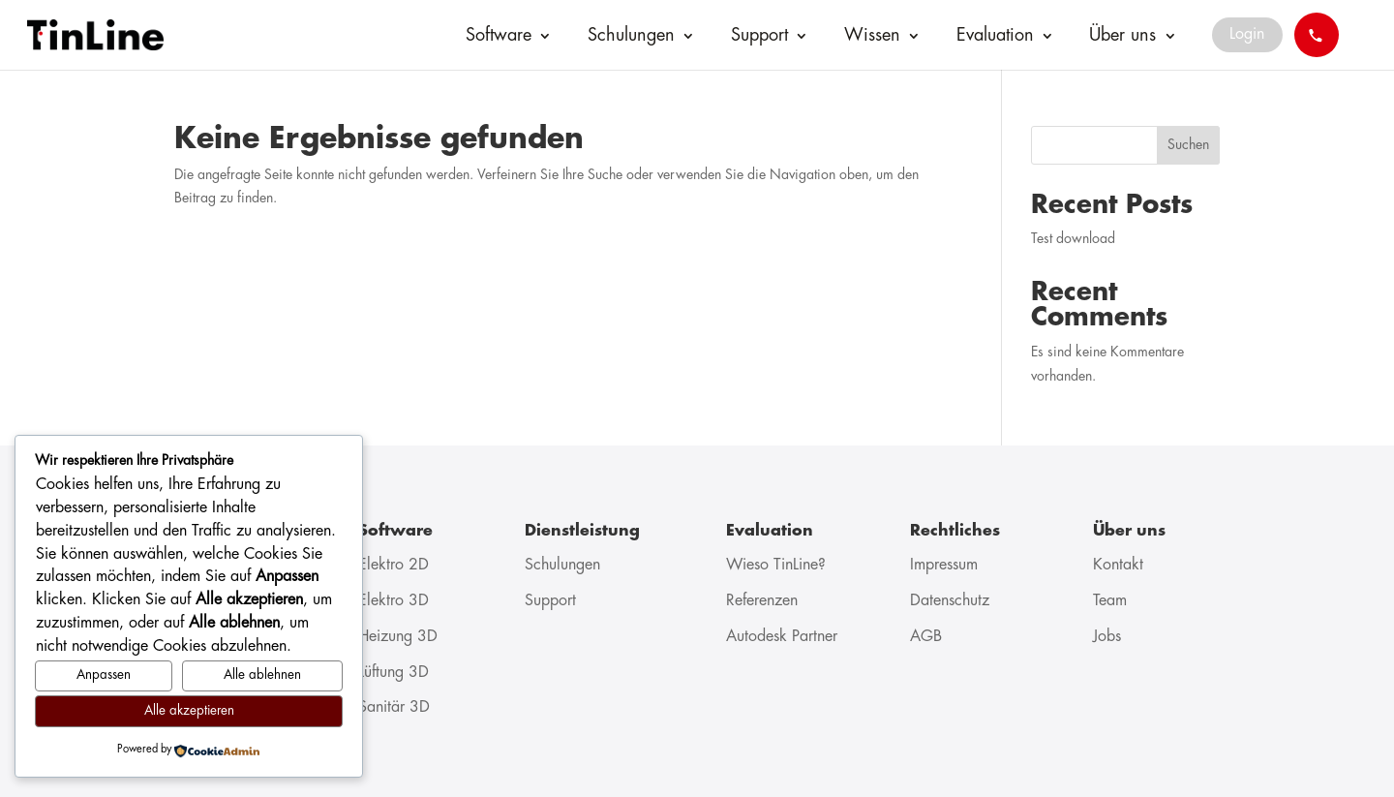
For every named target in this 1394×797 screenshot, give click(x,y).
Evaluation (995, 36)
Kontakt (1118, 565)
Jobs (1107, 636)
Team (1110, 601)
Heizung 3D (398, 636)
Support (759, 36)
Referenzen (762, 601)
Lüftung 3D (393, 672)
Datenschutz (949, 601)
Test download (1073, 239)
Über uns (1122, 36)
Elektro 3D (393, 601)
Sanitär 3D (394, 707)
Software (498, 36)
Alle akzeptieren (189, 711)
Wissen (872, 36)
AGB (926, 636)
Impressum (944, 565)
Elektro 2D (393, 565)
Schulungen (631, 36)
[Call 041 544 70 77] (1316, 35)
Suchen (1188, 145)
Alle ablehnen (262, 675)
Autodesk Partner (781, 636)
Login (1246, 34)
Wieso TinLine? (776, 565)
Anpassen (103, 675)
